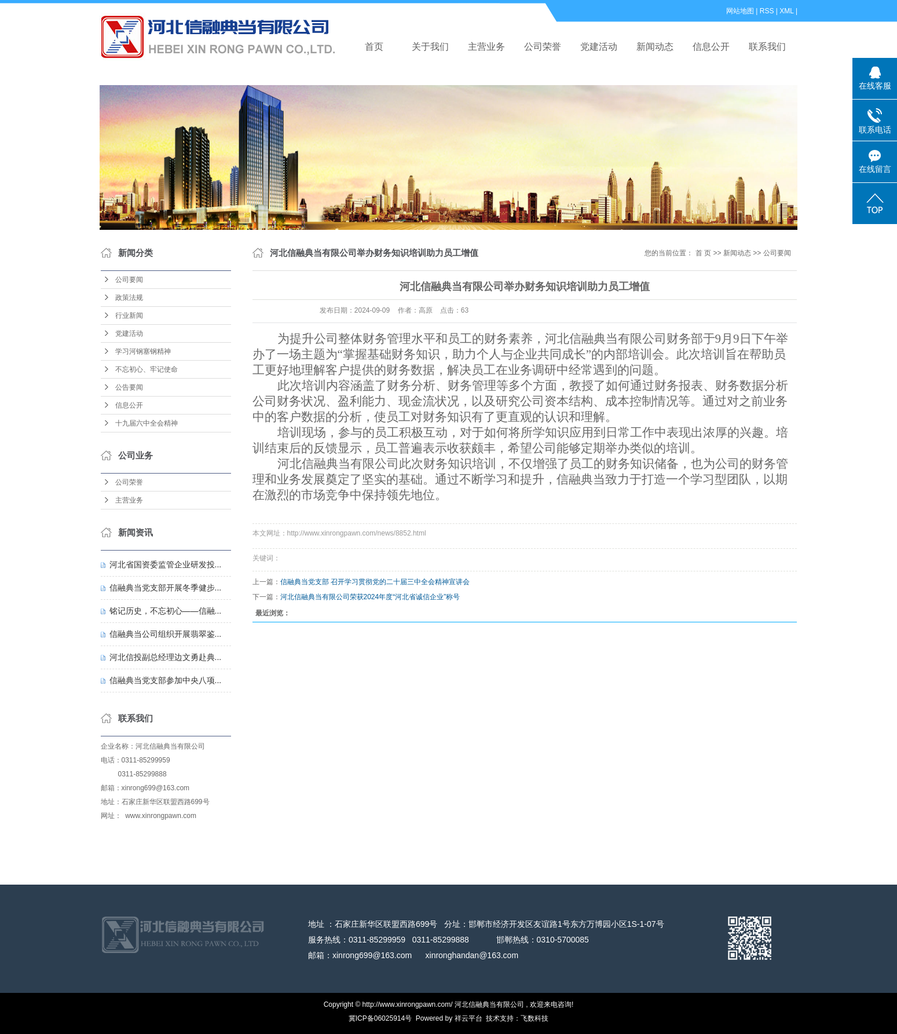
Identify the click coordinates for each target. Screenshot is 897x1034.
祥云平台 (468, 1018)
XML (786, 11)
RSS (767, 11)
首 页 (703, 253)
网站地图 (740, 11)
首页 (374, 47)
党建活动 (598, 47)
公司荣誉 (542, 47)
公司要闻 (129, 280)
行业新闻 (129, 315)
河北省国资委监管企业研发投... (165, 564)
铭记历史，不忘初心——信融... (165, 610)
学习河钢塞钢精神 (143, 351)
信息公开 (711, 47)
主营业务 (486, 47)
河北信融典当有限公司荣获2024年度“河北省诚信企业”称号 (370, 597)
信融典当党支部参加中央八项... (165, 680)
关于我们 (430, 47)
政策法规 (129, 298)
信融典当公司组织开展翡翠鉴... (165, 634)
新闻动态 (654, 47)
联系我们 (767, 47)
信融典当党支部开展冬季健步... (165, 587)
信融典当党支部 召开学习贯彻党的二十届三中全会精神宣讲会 (375, 582)
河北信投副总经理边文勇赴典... (165, 657)
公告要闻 (129, 387)
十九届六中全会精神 (146, 423)
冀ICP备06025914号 (380, 1018)
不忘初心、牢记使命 (146, 369)
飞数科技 (534, 1018)
